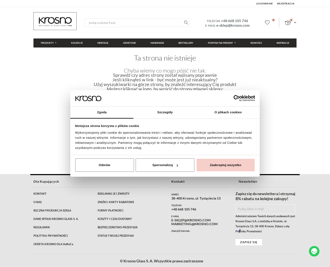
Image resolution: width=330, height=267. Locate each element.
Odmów (104, 165)
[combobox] (137, 23)
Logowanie (264, 3)
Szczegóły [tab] (165, 112)
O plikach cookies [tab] (228, 112)
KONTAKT (40, 193)
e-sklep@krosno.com (233, 25)
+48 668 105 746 (234, 21)
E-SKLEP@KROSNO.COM (191, 220)
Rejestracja (285, 3)
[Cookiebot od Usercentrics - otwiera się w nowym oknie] (236, 98)
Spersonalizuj (165, 165)
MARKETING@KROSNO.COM (194, 224)
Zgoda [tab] (102, 112)
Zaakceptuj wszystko (225, 165)
